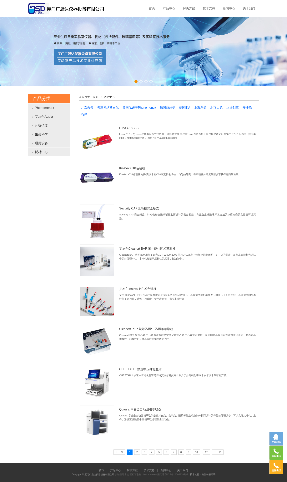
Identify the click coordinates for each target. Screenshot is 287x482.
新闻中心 (229, 8)
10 (196, 452)
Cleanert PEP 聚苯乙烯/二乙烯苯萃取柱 (146, 329)
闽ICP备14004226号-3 (176, 474)
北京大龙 (216, 107)
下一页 (217, 452)
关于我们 (249, 8)
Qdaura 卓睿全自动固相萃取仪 (140, 409)
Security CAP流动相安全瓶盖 (139, 208)
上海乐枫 (200, 107)
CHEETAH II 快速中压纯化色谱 (140, 369)
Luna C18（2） (129, 128)
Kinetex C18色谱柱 (132, 168)
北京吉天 (87, 107)
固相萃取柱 (135, 474)
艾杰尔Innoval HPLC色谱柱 (138, 288)
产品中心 (169, 8)
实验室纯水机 (122, 474)
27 (206, 452)
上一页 (119, 452)
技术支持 (209, 8)
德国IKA (184, 107)
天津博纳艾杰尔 (108, 107)
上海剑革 (232, 107)
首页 (152, 8)
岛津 (84, 114)
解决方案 (189, 8)
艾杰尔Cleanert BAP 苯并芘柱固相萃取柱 (147, 248)
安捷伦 (247, 107)
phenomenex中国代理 (153, 474)
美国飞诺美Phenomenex (139, 107)
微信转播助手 (208, 474)
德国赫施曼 (167, 107)
